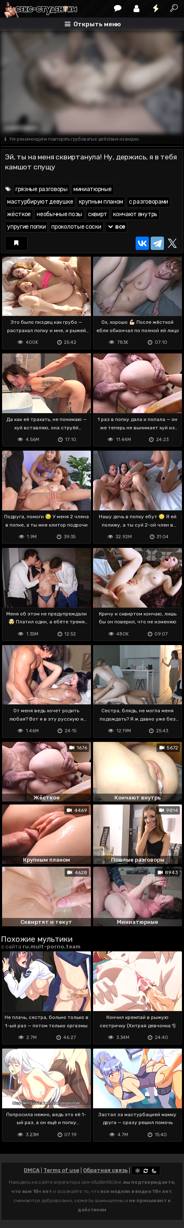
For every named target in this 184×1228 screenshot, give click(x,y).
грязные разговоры (41, 189)
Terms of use (61, 1170)
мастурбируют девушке (40, 201)
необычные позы (59, 214)
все (116, 226)
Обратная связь (105, 1170)
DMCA (32, 1170)
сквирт (97, 214)
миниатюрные (92, 189)
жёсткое (19, 214)
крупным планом (101, 201)
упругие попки (26, 226)
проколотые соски (76, 226)
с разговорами (148, 201)
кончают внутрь (135, 214)
